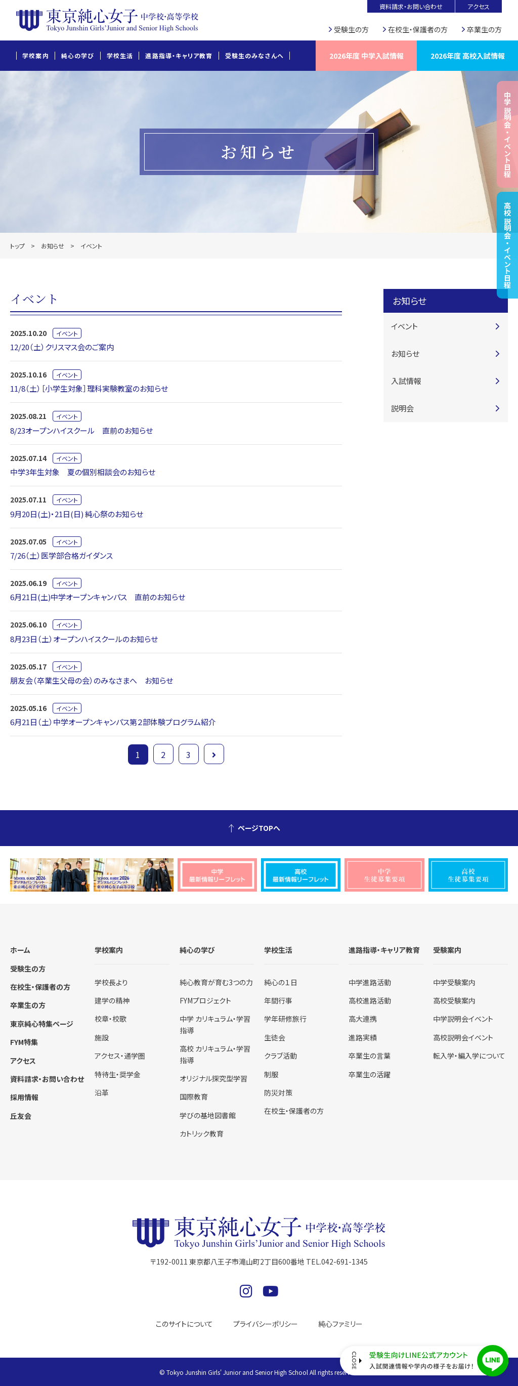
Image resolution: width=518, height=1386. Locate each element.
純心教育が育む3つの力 (216, 982)
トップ (17, 245)
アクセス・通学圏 (120, 1056)
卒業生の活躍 (370, 1074)
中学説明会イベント (463, 1019)
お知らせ (52, 245)
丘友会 (20, 1116)
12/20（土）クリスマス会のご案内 (62, 347)
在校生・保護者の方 (418, 29)
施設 (102, 1037)
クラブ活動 (280, 1056)
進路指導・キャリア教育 (178, 55)
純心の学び (78, 55)
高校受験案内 (454, 1000)
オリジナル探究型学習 (213, 1078)
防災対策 (278, 1092)
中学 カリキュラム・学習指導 (215, 1024)
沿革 (102, 1092)
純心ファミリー (340, 1324)
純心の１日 (280, 982)
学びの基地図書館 (208, 1115)
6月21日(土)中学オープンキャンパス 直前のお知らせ (97, 597)
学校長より (111, 982)
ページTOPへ (259, 828)
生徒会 (274, 1037)
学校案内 (35, 55)
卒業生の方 (484, 29)
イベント (67, 333)
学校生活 (120, 55)
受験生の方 (351, 29)
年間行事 (278, 1000)
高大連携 (363, 1019)
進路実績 (363, 1037)
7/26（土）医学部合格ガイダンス (61, 555)
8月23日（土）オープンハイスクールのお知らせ (84, 639)
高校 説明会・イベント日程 (507, 245)
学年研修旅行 (285, 1019)
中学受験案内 (454, 982)
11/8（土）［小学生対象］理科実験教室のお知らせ (89, 388)
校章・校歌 (110, 1019)
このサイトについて (184, 1324)
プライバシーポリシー (265, 1324)
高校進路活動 (370, 1000)
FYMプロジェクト (205, 1000)
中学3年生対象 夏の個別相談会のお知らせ (82, 472)
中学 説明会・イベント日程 (507, 134)
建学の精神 (112, 1000)
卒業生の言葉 (370, 1056)
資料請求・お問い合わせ (411, 6)
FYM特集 (24, 1042)
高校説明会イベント (463, 1037)
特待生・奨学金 (118, 1074)
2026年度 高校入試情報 (467, 56)
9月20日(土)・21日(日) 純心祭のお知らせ (76, 514)
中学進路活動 (370, 982)
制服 (271, 1074)
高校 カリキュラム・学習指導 (215, 1054)
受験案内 (447, 950)
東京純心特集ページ (41, 1024)
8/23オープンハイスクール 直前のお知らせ (81, 430)
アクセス (478, 6)
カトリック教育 (202, 1133)
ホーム (20, 950)
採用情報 (24, 1097)
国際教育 (194, 1096)
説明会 (402, 408)
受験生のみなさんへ (254, 55)
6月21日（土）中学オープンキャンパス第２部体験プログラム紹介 (113, 722)
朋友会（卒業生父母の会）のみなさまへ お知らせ (91, 680)
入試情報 (406, 380)
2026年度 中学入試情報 (366, 56)
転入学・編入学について (469, 1056)
